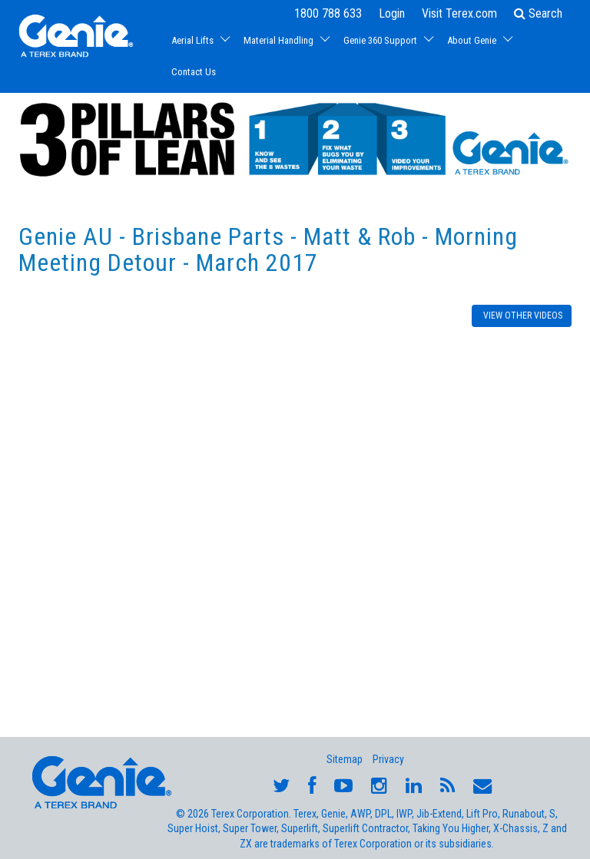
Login (392, 13)
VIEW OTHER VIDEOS (521, 315)
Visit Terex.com (459, 13)
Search (538, 13)
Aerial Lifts (192, 40)
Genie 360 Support (380, 40)
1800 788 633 (328, 13)
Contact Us (193, 72)
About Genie (471, 40)
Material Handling (278, 40)
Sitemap (344, 759)
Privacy (388, 759)
